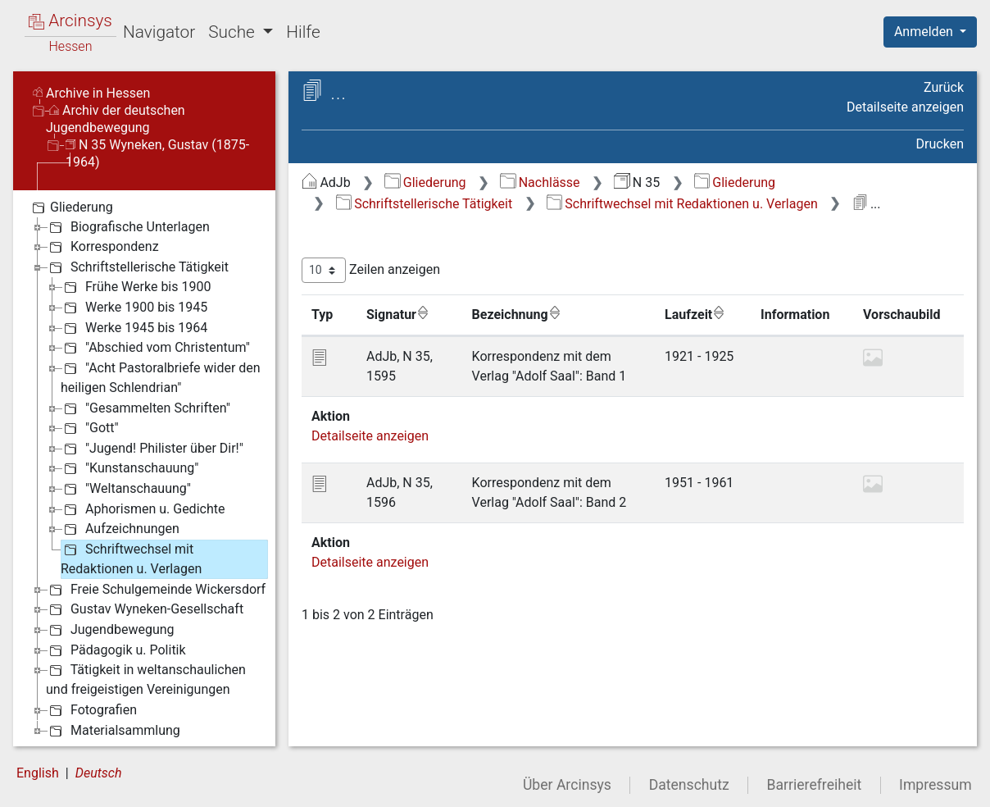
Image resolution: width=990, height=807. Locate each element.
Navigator (159, 32)
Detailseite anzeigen (905, 107)
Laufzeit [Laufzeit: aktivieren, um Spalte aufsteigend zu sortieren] (695, 314)
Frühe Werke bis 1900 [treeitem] (136, 287)
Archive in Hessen (91, 93)
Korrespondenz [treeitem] (102, 247)
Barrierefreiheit (814, 785)
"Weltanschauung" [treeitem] (126, 489)
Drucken (940, 144)
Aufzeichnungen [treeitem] (120, 529)
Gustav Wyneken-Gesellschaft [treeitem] (144, 609)
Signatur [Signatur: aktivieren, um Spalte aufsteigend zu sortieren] (397, 314)
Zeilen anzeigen (371, 270)
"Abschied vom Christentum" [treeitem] (155, 348)
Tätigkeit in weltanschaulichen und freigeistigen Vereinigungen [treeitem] (146, 678)
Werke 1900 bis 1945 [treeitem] (134, 307)
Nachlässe (539, 182)
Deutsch (98, 773)
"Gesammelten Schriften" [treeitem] (145, 408)
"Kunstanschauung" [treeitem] (129, 468)
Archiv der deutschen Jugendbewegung (115, 119)
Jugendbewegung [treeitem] (110, 630)
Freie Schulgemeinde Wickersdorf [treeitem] (156, 590)
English (37, 773)
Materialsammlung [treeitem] (113, 731)
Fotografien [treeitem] (91, 710)
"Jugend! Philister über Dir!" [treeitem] (152, 448)
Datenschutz (689, 785)
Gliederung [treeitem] (71, 207)
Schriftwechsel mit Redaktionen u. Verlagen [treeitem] (131, 558)
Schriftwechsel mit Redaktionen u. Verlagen (682, 204)
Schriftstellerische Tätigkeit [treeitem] (137, 267)
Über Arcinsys (567, 785)
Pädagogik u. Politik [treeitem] (116, 650)
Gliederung (424, 182)
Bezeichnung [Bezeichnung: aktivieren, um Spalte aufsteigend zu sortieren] (516, 314)
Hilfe (303, 32)
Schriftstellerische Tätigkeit (424, 204)
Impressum (935, 785)
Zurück (944, 87)
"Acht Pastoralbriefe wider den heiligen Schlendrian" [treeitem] (161, 376)
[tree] (144, 468)
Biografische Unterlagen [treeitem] (128, 227)
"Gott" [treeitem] (90, 428)
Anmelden (925, 31)
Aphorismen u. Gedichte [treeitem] (143, 509)
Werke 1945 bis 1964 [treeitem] (134, 328)
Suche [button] (233, 32)
